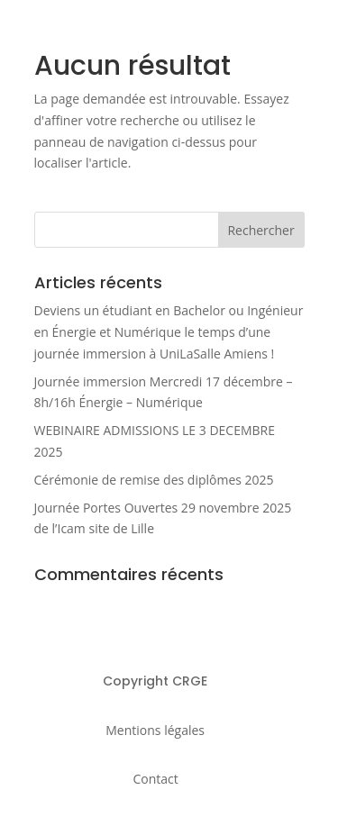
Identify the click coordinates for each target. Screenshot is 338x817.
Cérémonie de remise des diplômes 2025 (154, 479)
